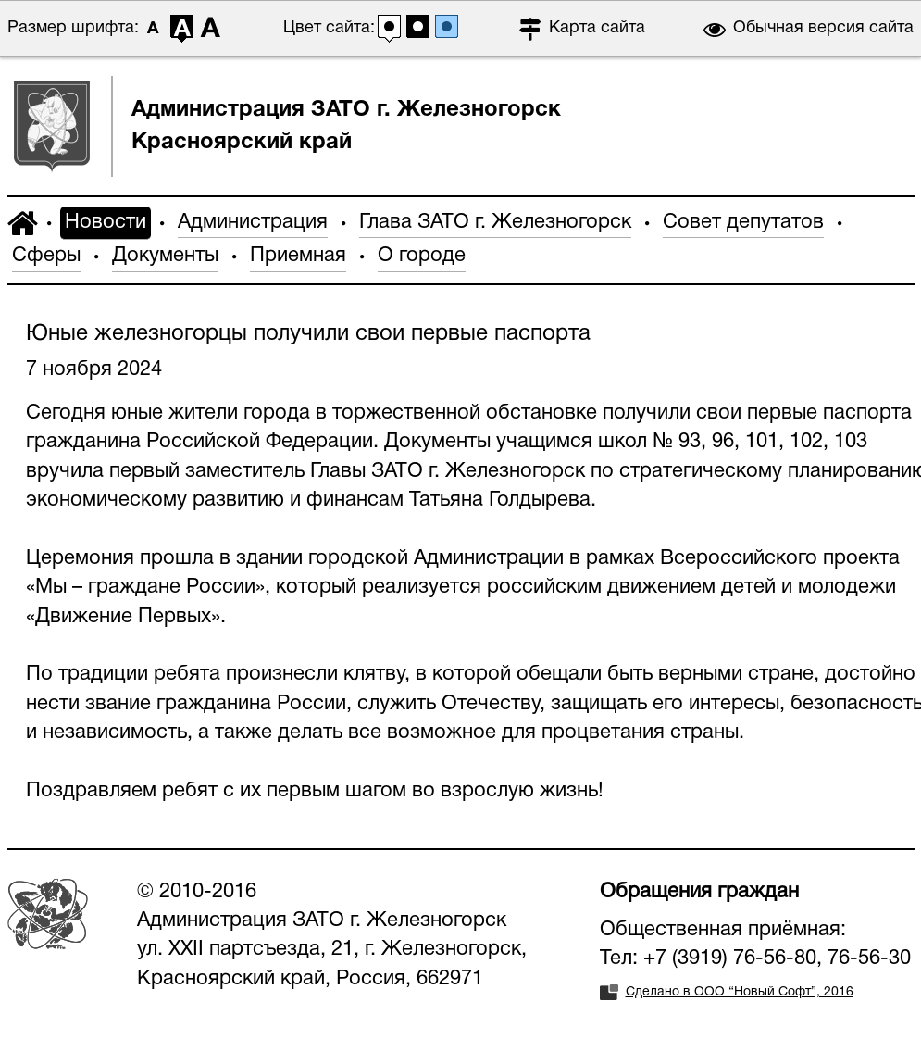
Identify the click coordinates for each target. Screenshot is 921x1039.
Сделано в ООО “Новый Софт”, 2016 (739, 992)
